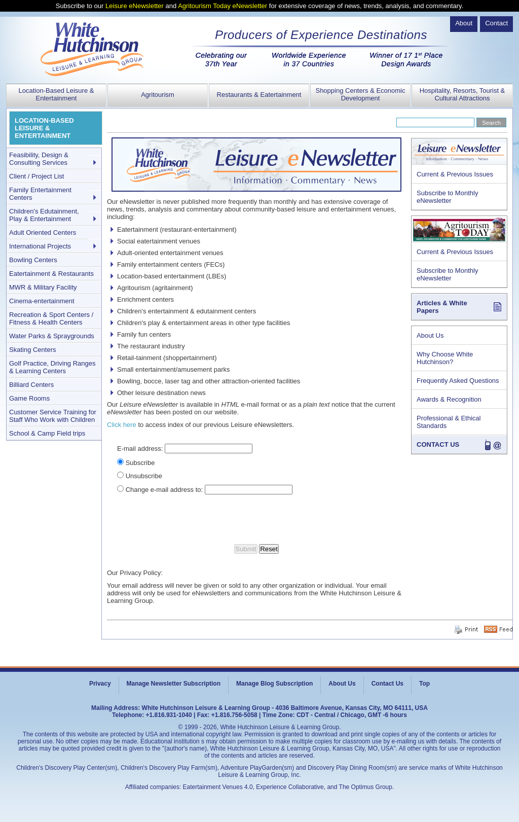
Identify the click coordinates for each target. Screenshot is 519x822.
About (463, 23)
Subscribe (140, 463)
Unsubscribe (144, 476)
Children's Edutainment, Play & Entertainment (44, 215)
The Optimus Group (365, 787)
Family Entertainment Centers (40, 193)
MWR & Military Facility (43, 287)
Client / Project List (36, 176)
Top (424, 683)
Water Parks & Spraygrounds (51, 336)
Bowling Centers (33, 260)
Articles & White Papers (442, 306)
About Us (430, 335)
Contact (496, 23)
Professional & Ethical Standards (448, 422)
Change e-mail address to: (164, 489)
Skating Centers (32, 349)
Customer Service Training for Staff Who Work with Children (52, 415)
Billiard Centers (31, 384)
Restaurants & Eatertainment (259, 94)
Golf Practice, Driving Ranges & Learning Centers (52, 367)
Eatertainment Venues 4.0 (218, 787)
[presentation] (257, 519)
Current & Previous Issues (455, 174)
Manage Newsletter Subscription (173, 683)
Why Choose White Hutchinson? (445, 358)
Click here (121, 424)
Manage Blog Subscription (274, 683)
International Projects (40, 246)
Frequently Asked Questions (458, 380)
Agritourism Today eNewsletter (222, 6)
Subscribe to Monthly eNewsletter (447, 196)
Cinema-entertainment (42, 301)
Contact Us (387, 683)
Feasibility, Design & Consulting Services (38, 158)
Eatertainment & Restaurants (51, 273)
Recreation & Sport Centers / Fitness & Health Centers (51, 318)
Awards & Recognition (449, 399)
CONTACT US (438, 444)
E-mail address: (140, 448)
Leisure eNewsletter (134, 6)
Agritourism (157, 94)
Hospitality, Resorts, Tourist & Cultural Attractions (462, 94)
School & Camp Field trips (47, 433)
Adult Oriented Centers (42, 232)
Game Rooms (29, 398)
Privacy (100, 683)
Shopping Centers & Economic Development (360, 94)
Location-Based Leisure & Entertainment (56, 94)
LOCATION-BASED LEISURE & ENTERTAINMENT (44, 128)
